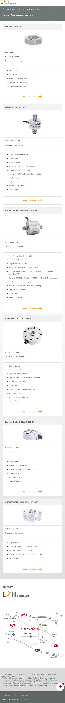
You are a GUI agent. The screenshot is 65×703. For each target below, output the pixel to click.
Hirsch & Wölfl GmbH (20, 699)
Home (7, 9)
